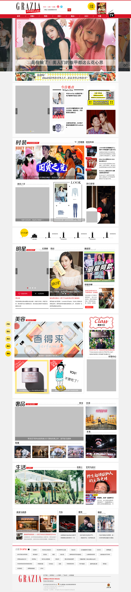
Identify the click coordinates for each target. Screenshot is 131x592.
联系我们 (52, 575)
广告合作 (65, 575)
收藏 (53, 7)
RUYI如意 (82, 563)
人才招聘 (58, 575)
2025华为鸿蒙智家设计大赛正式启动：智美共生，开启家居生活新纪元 (74, 110)
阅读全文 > (89, 307)
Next (49, 111)
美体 (8, 346)
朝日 (53, 554)
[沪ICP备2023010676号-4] (50, 584)
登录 (44, 7)
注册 (49, 7)
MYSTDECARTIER (22, 554)
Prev (16, 111)
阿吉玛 (57, 559)
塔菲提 (105, 563)
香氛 (8, 353)
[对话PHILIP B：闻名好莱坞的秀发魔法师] (102, 350)
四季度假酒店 (31, 568)
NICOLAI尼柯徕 (46, 559)
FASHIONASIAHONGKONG (24, 563)
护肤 (8, 324)
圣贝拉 (45, 554)
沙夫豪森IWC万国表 (86, 550)
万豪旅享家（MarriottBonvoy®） (88, 559)
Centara (51, 563)
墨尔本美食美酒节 (69, 559)
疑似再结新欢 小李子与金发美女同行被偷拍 (64, 298)
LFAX (41, 568)
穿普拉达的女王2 (21, 559)
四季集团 (108, 550)
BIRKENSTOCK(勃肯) (75, 554)
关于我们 (45, 575)
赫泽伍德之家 (93, 563)
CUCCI (99, 550)
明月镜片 (35, 554)
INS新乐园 (40, 563)
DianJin (73, 550)
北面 (59, 563)
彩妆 (8, 331)
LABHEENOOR (91, 554)
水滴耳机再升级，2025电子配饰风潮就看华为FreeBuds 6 (74, 125)
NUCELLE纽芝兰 (46, 550)
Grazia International (48, 581)
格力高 (62, 554)
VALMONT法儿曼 (61, 550)
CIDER (35, 550)
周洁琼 (17, 298)
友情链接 (71, 575)
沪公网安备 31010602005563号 (67, 584)
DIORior (34, 559)
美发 (8, 339)
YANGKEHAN (70, 563)
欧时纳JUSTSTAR (105, 554)
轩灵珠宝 (19, 568)
